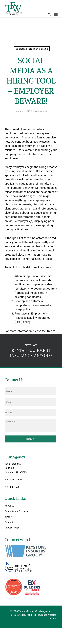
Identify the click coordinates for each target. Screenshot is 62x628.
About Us (9, 505)
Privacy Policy (12, 527)
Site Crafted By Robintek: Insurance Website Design (33, 616)
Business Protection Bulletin (32, 48)
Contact (9, 522)
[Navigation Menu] (56, 14)
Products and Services (16, 511)
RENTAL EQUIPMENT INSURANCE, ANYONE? (31, 350)
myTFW (8, 516)
